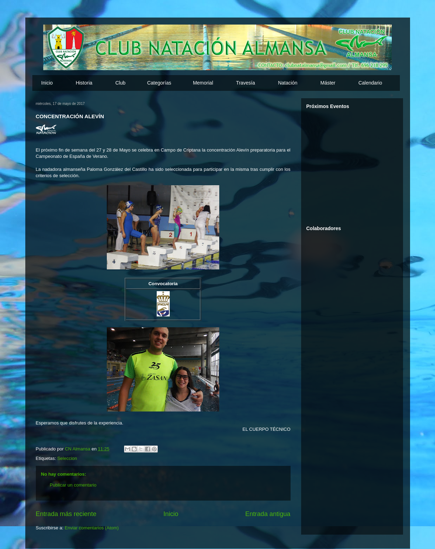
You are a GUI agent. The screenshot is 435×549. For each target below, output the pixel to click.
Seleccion (67, 458)
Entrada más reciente (66, 513)
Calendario (370, 83)
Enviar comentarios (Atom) (92, 527)
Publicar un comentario (73, 485)
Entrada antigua (267, 513)
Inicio (47, 83)
